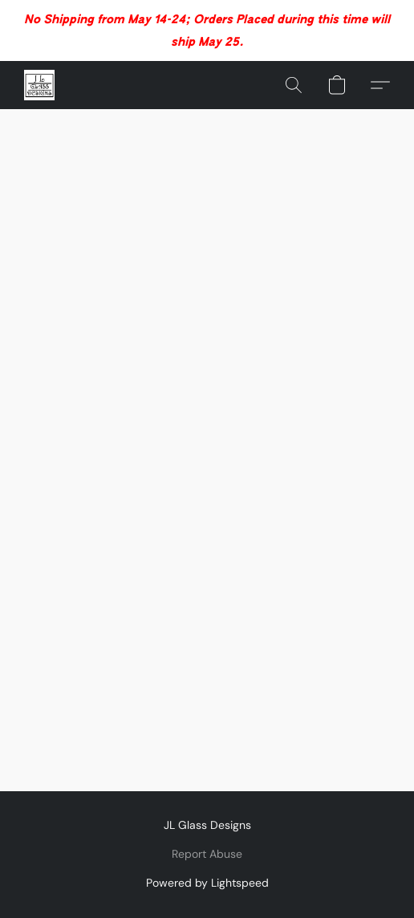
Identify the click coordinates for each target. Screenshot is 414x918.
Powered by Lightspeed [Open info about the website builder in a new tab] (207, 882)
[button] (40, 85)
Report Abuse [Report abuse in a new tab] (207, 854)
